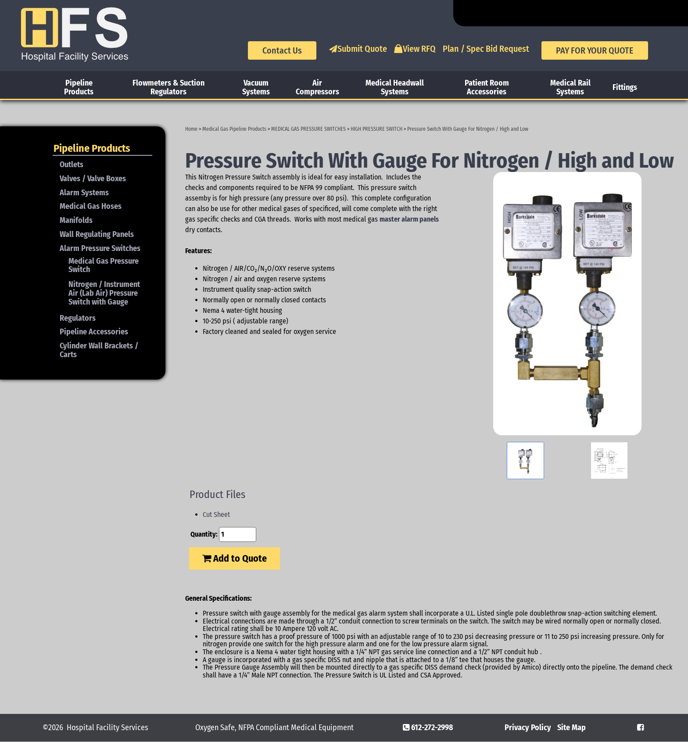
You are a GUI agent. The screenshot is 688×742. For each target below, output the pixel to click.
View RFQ (415, 48)
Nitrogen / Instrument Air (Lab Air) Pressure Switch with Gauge (104, 293)
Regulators (78, 318)
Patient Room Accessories (487, 87)
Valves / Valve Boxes (93, 178)
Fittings (625, 87)
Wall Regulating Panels (97, 234)
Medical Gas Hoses (91, 206)
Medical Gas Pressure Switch (103, 265)
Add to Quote (234, 558)
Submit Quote (358, 48)
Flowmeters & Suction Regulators (168, 87)
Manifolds (76, 220)
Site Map (571, 727)
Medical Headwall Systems (395, 87)
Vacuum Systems (256, 87)
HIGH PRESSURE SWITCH (376, 129)
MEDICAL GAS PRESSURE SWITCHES (308, 129)
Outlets (71, 164)
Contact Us (282, 50)
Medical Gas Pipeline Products (234, 129)
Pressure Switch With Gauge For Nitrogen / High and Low (467, 129)
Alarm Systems (84, 192)
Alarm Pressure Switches (100, 248)
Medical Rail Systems (570, 87)
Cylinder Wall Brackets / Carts (99, 350)
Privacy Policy (528, 727)
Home (191, 129)
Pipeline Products (78, 87)
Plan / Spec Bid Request (486, 48)
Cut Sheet (216, 514)
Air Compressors (317, 87)
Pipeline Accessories (94, 332)
